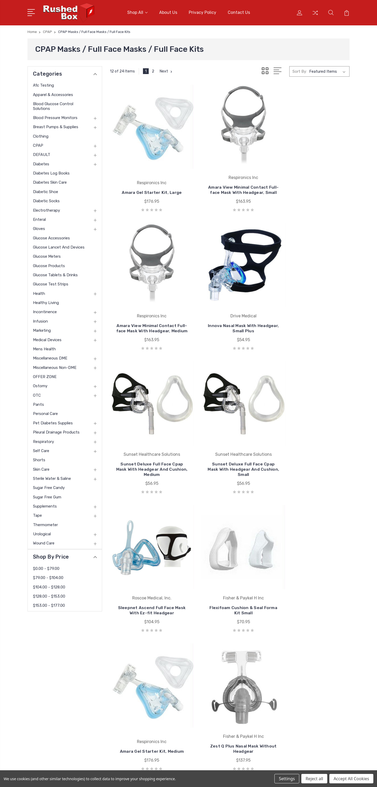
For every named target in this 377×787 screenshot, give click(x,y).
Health (39, 292)
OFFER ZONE (45, 376)
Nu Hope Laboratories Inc (229, 666)
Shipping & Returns (136, 705)
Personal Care (45, 413)
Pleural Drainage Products (56, 431)
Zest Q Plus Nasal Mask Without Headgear (147, 581)
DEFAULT (41, 153)
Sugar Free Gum (47, 496)
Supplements (45, 505)
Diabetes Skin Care (50, 181)
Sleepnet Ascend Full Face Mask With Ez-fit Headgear (147, 447)
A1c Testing (43, 84)
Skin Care (41, 468)
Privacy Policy (202, 12)
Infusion (40, 320)
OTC (37, 394)
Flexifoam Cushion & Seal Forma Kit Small (230, 447)
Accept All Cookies (351, 779)
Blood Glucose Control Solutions (53, 105)
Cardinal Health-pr (222, 681)
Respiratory (43, 440)
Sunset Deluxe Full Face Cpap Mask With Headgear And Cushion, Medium (229, 315)
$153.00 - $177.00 (49, 604)
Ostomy (40, 385)
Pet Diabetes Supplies (53, 422)
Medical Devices (47, 338)
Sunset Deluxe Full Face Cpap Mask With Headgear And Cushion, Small (312, 315)
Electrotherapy (46, 209)
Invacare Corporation (225, 697)
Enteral (39, 218)
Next (166, 70)
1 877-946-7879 (50, 664)
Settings (287, 779)
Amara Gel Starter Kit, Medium (312, 447)
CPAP (38, 144)
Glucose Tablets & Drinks (55, 274)
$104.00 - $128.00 (49, 586)
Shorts (39, 459)
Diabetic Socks (46, 200)
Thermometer (45, 523)
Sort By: (299, 70)
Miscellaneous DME (50, 357)
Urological (42, 533)
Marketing (42, 329)
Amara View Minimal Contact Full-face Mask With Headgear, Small (229, 181)
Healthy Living (46, 302)
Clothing (40, 135)
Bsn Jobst (215, 673)
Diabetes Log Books (51, 172)
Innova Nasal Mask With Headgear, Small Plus (147, 318)
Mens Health (44, 348)
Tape (37, 514)
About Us (168, 12)
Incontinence (45, 311)
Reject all (314, 779)
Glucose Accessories (51, 237)
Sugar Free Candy (49, 487)
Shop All (137, 12)
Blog (123, 713)
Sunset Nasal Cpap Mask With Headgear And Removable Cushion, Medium (229, 578)
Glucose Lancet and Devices (59, 246)
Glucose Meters (47, 255)
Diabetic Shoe (45, 190)
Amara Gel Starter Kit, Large (147, 186)
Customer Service (134, 673)
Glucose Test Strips (50, 283)
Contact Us (239, 12)
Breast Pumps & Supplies (55, 126)
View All (213, 713)
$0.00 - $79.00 (46, 567)
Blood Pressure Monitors (55, 117)
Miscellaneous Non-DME (54, 366)
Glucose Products (49, 264)
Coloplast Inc (218, 689)
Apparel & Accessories (53, 93)
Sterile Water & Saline (52, 477)
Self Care (41, 450)
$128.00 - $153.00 (49, 595)
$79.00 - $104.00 (48, 577)
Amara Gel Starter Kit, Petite (312, 583)
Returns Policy (132, 689)
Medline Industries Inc (225, 705)
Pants (38, 403)
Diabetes (41, 163)
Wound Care (43, 542)
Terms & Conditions (136, 697)
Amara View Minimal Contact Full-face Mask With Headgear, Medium (312, 181)
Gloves (39, 228)
